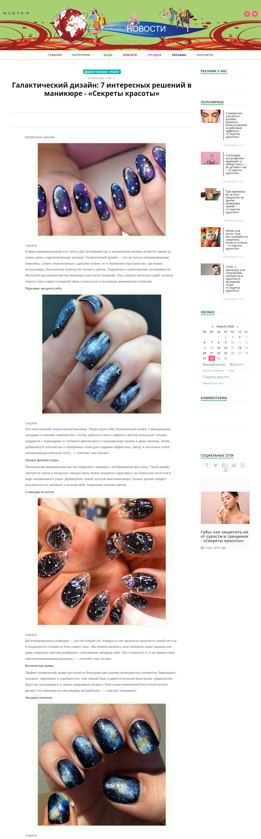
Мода (108, 55)
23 (225, 353)
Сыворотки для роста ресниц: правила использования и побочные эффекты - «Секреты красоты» (236, 124)
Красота (130, 55)
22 (218, 353)
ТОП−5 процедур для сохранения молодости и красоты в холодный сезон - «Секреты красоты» (235, 278)
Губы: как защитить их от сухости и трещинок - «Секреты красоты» (224, 536)
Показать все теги (213, 383)
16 (225, 348)
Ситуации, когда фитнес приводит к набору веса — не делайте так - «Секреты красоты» (236, 164)
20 (204, 353)
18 (239, 348)
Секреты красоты (216, 377)
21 (211, 353)
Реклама (179, 55)
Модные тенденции (96, 71)
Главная (55, 55)
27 (204, 358)
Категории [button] (82, 55)
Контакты (205, 55)
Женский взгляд (214, 364)
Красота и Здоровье (213, 370)
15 (218, 348)
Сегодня (154, 55)
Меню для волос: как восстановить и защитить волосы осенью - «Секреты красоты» (237, 239)
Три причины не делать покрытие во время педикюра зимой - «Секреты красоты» (235, 202)
